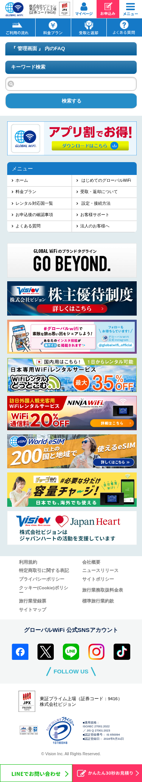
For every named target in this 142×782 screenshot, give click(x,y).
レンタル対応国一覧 (34, 203)
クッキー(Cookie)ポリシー (43, 590)
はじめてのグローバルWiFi (105, 180)
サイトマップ (32, 609)
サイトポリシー (98, 579)
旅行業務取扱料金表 (102, 590)
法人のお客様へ (94, 226)
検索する (71, 101)
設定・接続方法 (95, 203)
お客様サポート (94, 214)
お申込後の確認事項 (34, 214)
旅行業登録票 (32, 601)
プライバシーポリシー (41, 579)
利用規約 (28, 562)
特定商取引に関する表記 (44, 570)
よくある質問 (28, 226)
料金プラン (26, 191)
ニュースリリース (100, 570)
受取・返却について (99, 191)
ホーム (22, 180)
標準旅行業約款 (98, 601)
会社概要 (91, 562)
